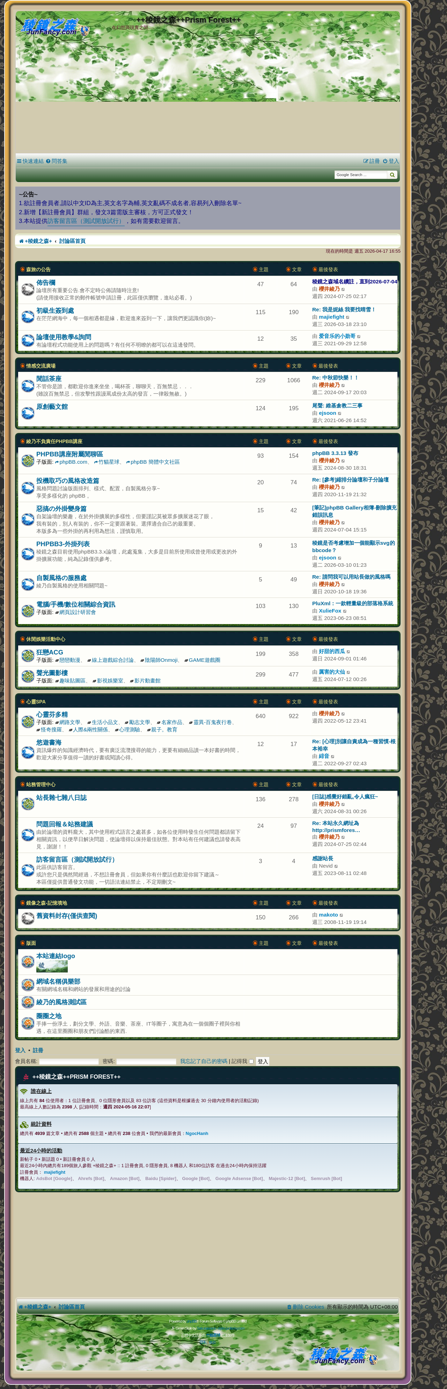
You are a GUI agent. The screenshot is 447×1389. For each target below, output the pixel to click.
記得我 (242, 1061)
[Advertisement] (207, 97)
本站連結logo (55, 956)
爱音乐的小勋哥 (337, 336)
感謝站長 (322, 858)
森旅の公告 (38, 269)
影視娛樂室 (108, 680)
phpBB (191, 1321)
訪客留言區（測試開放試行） (86, 221)
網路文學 (68, 722)
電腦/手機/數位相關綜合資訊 (75, 604)
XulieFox (330, 611)
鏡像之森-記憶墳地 (46, 903)
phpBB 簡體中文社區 (152, 462)
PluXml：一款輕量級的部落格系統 (352, 603)
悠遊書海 (48, 742)
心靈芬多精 (52, 714)
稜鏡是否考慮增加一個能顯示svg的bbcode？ (353, 546)
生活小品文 (102, 722)
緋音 (324, 756)
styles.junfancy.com (231, 1328)
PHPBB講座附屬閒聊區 (69, 454)
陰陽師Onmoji (159, 660)
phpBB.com (71, 462)
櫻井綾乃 (329, 289)
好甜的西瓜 (332, 651)
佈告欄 (45, 282)
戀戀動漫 (68, 660)
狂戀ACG (49, 652)
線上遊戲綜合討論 (110, 660)
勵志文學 (137, 722)
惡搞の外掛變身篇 (61, 508)
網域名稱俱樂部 (58, 981)
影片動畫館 (145, 680)
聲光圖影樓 (52, 673)
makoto (328, 915)
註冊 (38, 1050)
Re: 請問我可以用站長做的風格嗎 (351, 577)
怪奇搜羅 (49, 729)
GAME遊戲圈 (202, 660)
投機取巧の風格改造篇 (67, 480)
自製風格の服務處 (61, 577)
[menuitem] (56, 161)
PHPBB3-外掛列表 (63, 544)
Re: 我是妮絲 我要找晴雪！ (344, 309)
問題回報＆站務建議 (64, 824)
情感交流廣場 (41, 366)
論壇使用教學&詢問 (63, 337)
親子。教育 (162, 729)
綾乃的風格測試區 (61, 1002)
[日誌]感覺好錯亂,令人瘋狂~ (345, 797)
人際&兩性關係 (88, 729)
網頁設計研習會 (75, 612)
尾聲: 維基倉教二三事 (337, 405)
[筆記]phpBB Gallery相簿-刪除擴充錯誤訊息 (354, 511)
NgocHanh (197, 1133)
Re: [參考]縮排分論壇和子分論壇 (350, 480)
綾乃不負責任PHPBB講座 (54, 441)
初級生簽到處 (55, 310)
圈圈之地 (48, 1016)
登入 (20, 1050)
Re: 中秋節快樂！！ (335, 378)
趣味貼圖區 (70, 680)
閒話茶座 (48, 378)
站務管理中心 (41, 784)
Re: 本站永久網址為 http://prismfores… (336, 826)
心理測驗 (127, 729)
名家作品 (169, 722)
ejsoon (327, 413)
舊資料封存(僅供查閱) (66, 915)
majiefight (331, 317)
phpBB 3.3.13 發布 (335, 453)
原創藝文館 (52, 406)
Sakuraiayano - (207, 1328)
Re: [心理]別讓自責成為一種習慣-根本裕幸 (354, 745)
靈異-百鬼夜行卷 (210, 722)
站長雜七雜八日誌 (61, 797)
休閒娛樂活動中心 (45, 639)
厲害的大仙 (332, 672)
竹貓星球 (106, 462)
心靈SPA (36, 701)
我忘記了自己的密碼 (203, 1061)
